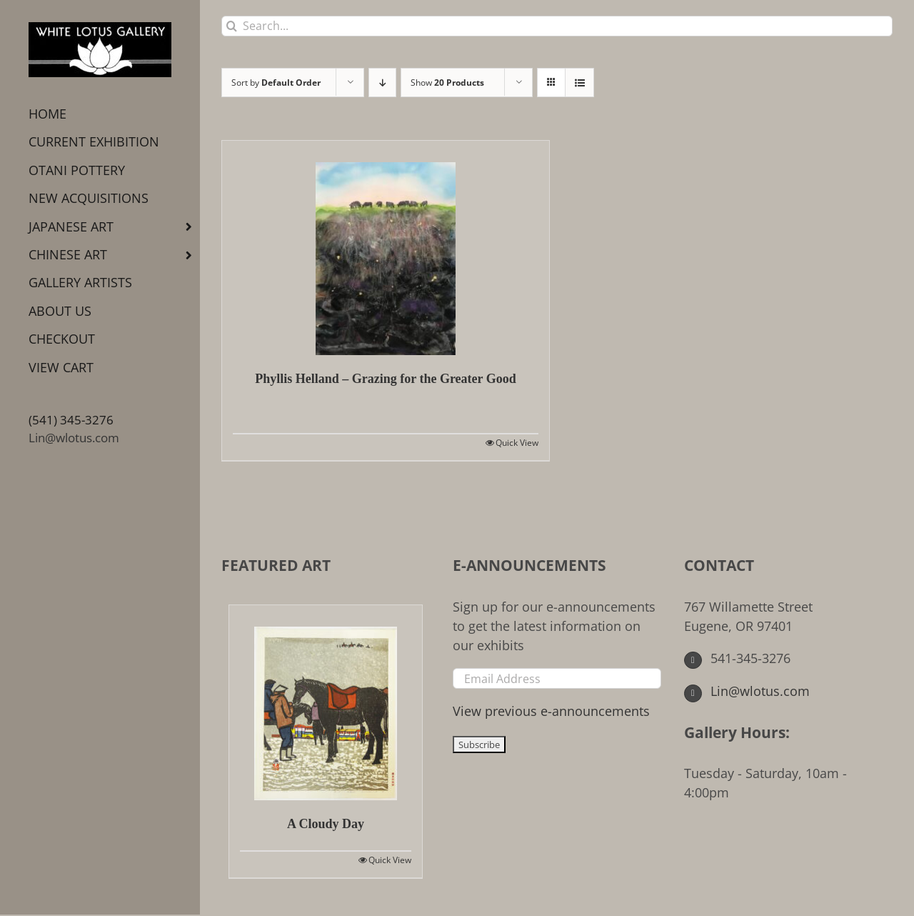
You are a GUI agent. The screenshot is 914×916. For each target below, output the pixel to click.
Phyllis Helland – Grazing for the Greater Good (385, 379)
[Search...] (557, 26)
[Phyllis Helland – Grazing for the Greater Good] (385, 248)
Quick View (517, 443)
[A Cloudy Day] (325, 702)
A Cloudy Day (325, 824)
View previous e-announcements (551, 711)
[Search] (231, 26)
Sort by (276, 82)
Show (447, 82)
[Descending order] (382, 82)
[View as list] (579, 82)
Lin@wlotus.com (74, 437)
